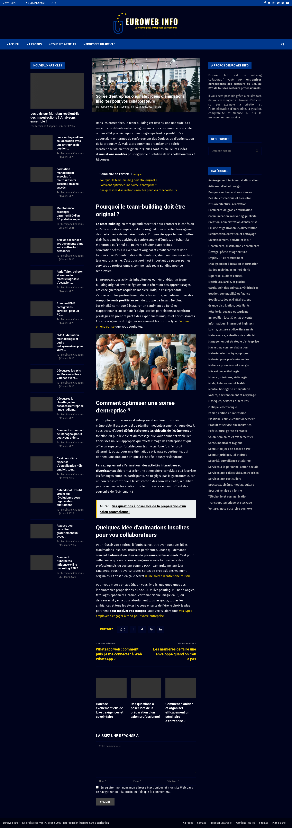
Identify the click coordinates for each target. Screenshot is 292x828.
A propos (188, 822)
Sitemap (263, 822)
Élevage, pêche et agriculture (227, 252)
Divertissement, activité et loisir (229, 240)
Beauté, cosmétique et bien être (229, 198)
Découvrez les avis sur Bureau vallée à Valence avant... (69, 374)
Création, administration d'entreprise (232, 222)
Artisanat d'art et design (224, 186)
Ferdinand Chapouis (46, 126)
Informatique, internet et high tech (231, 323)
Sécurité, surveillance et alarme (229, 461)
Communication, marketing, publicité (232, 216)
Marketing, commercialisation (228, 347)
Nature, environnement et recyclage (232, 395)
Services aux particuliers (224, 479)
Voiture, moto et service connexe (230, 508)
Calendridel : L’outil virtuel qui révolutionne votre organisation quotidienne (69, 498)
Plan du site (279, 822)
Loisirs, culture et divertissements (231, 329)
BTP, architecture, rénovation (227, 204)
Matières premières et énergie (228, 365)
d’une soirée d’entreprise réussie (168, 576)
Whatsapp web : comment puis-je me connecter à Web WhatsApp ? (119, 654)
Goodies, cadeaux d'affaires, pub (229, 299)
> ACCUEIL (13, 44)
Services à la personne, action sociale (233, 467)
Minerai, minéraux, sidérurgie (227, 377)
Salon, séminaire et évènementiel (230, 437)
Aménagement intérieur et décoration (233, 180)
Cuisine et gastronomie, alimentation (232, 228)
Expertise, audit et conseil (225, 276)
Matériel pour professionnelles (228, 359)
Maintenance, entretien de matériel (231, 335)
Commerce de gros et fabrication (230, 210)
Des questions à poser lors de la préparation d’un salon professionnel (145, 710)
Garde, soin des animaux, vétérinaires (233, 288)
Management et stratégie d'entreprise (233, 341)
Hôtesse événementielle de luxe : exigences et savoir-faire (109, 710)
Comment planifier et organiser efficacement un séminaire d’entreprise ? (179, 712)
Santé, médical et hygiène (225, 443)
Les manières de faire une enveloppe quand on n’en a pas (174, 654)
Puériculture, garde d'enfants (227, 431)
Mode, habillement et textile (226, 383)
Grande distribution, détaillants (229, 305)
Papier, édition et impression (227, 413)
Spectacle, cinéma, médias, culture (231, 484)
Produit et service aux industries (230, 425)
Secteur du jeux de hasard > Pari (229, 449)
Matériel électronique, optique (228, 353)
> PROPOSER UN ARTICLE (99, 44)
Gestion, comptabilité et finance (229, 293)
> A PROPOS (34, 44)
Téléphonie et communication (227, 496)
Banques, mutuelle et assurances (230, 192)
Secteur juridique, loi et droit (227, 455)
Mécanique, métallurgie (223, 371)
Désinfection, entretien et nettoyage (232, 234)
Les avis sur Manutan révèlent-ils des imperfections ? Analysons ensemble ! (54, 117)
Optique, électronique (222, 407)
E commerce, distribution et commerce (233, 246)
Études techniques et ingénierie (229, 270)
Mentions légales (245, 822)
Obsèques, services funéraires (228, 401)
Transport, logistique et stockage (230, 502)
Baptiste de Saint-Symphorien (117, 106)
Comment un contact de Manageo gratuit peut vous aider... (70, 434)
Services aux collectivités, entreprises (233, 473)
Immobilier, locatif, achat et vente (230, 317)
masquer (138, 174)
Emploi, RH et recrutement (225, 258)
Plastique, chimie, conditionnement (231, 419)
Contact (201, 822)
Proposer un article (221, 822)
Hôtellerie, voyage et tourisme (228, 311)
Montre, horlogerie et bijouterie (229, 389)
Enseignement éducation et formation (233, 264)
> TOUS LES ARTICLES (62, 44)
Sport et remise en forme (225, 490)
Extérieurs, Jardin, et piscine (226, 282)
